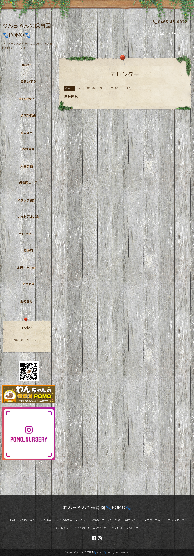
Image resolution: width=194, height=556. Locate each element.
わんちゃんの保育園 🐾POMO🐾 (97, 507)
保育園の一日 (28, 183)
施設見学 (28, 149)
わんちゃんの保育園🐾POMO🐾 (89, 552)
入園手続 (26, 166)
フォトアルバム (28, 216)
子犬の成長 (28, 115)
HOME (26, 65)
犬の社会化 (26, 99)
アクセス (28, 284)
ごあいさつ (28, 81)
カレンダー (26, 234)
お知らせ (26, 301)
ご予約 (28, 250)
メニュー (26, 133)
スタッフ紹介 (26, 200)
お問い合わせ (26, 268)
